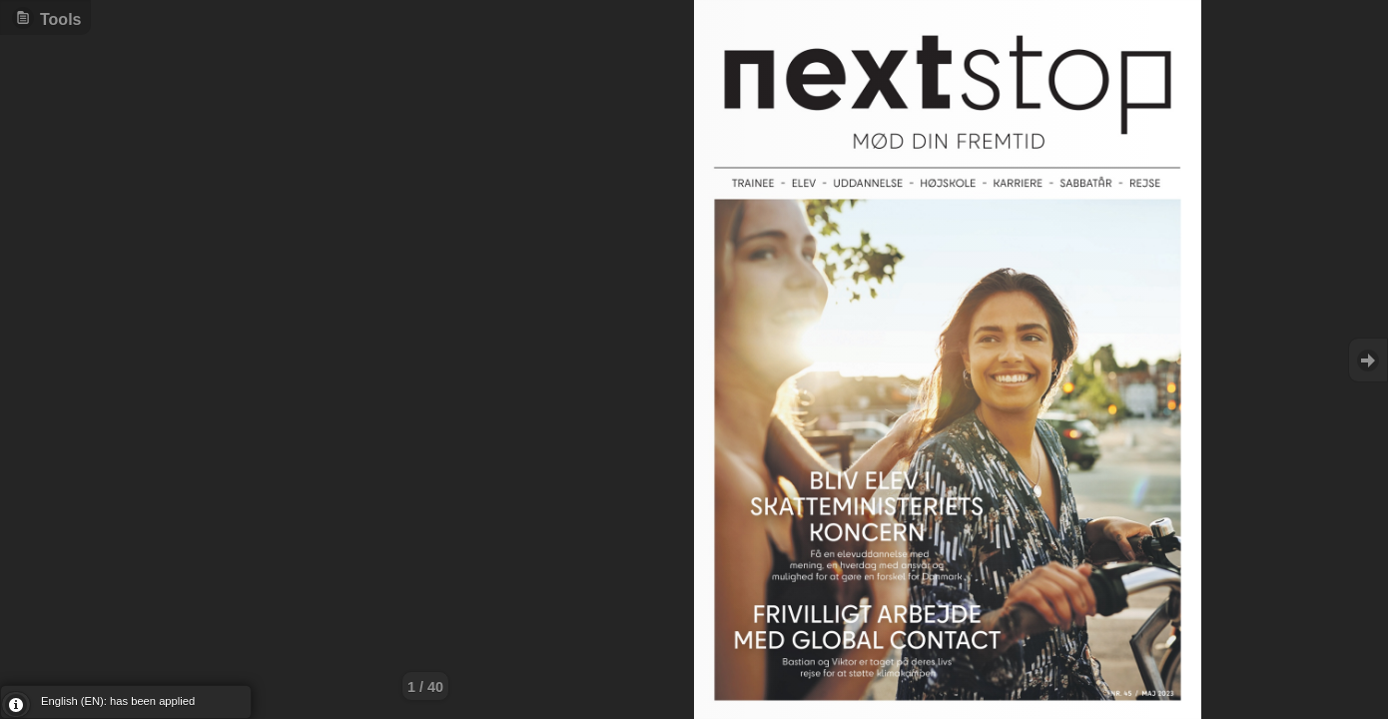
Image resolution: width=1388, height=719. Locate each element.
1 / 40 (425, 687)
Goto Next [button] (1368, 360)
